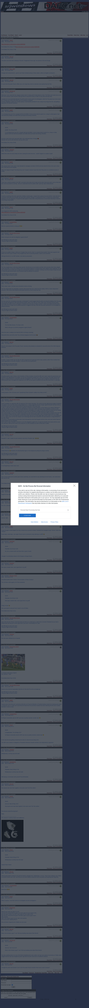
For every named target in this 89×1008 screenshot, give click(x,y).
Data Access (44, 522)
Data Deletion (34, 522)
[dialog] (44, 504)
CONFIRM (27, 515)
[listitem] (44, 510)
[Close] (75, 486)
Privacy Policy (54, 522)
